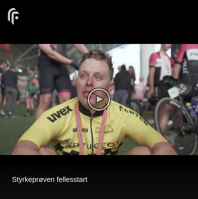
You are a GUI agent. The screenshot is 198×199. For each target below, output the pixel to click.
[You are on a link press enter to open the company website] (14, 16)
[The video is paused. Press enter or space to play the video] (99, 99)
